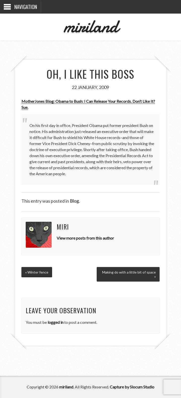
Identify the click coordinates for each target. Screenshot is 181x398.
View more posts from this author (85, 238)
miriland (90, 26)
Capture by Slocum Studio (132, 386)
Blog (74, 201)
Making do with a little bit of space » (129, 274)
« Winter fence (36, 272)
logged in (55, 322)
